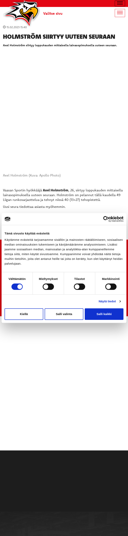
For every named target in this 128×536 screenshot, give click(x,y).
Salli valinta (64, 314)
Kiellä (24, 314)
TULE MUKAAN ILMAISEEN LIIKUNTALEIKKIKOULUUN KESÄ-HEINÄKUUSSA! (64, 208)
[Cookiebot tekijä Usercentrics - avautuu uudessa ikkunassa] (106, 219)
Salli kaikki (104, 314)
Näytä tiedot (107, 301)
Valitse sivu (52, 13)
